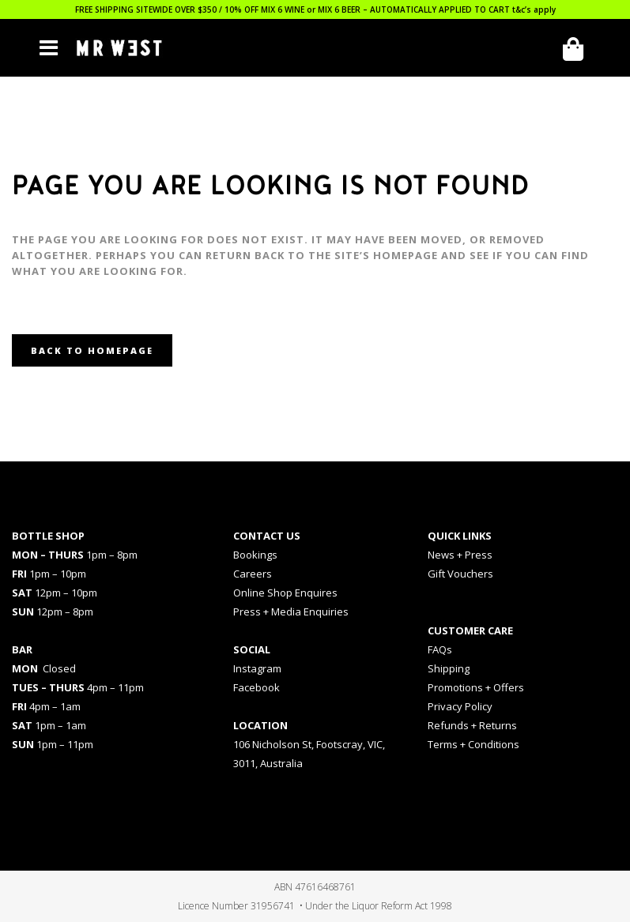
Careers (252, 573)
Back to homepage (92, 350)
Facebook (256, 687)
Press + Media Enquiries (291, 611)
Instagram (257, 668)
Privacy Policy (460, 706)
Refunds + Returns (472, 725)
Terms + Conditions (473, 744)
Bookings (255, 555)
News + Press (460, 555)
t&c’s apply (534, 9)
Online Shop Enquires (285, 592)
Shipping (449, 668)
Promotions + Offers (476, 687)
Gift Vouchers (460, 573)
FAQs (440, 649)
